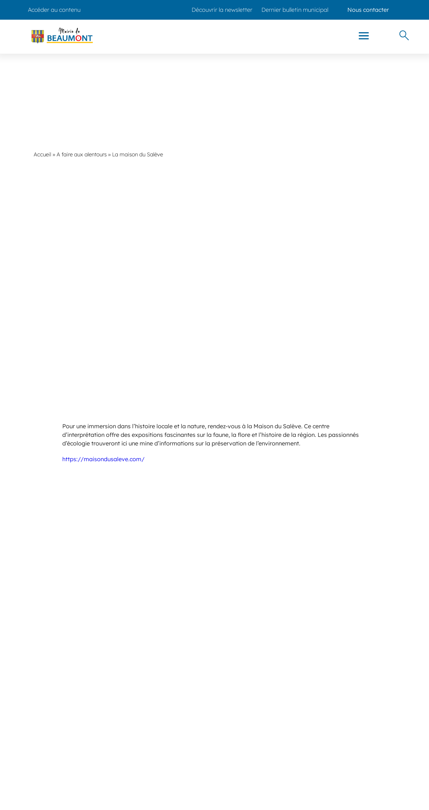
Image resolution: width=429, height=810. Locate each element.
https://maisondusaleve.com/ (103, 459)
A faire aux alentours (82, 154)
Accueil (42, 154)
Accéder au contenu (54, 9)
